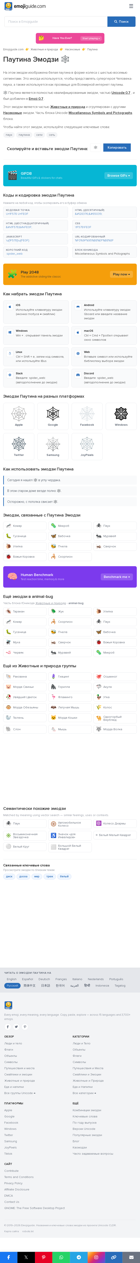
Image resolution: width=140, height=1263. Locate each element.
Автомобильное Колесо (66, 824)
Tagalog (120, 985)
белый (64, 876)
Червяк (15, 652)
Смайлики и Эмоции (87, 1074)
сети (39, 135)
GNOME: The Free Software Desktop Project (34, 1208)
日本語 (45, 985)
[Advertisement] (70, 770)
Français (61, 979)
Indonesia (102, 985)
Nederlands (96, 979)
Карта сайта (11, 1231)
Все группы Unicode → (19, 1093)
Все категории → (84, 1093)
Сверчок (106, 546)
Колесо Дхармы (111, 823)
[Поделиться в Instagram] (96, 1257)
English (12, 979)
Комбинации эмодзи (87, 1110)
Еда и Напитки (83, 1087)
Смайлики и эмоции (18, 1074)
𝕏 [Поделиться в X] (26, 1257)
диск (9, 876)
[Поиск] (121, 21)
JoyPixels (10, 1147)
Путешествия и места (19, 1068)
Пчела (59, 546)
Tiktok (8, 1154)
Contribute (11, 1171)
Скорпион (61, 557)
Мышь (58, 729)
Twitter (8, 1135)
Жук (57, 611)
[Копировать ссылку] (114, 1257)
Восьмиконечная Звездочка (22, 835)
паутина (24, 135)
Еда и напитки (14, 1087)
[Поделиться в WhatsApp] (61, 1257)
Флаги (8, 1049)
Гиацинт (60, 676)
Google (9, 1116)
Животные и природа (44, 49)
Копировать (117, 147)
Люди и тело (13, 1043)
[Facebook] (7, 1026)
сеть (52, 135)
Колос (104, 707)
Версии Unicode (84, 1129)
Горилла (60, 687)
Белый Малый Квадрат (113, 835)
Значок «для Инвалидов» (63, 835)
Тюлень (15, 718)
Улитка (14, 546)
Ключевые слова (85, 1116)
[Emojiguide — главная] (8, 1005)
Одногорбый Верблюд (109, 718)
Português (116, 979)
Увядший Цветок (21, 697)
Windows (10, 1129)
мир (36, 876)
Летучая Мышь (65, 707)
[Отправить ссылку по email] (131, 1257)
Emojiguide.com (13, 49)
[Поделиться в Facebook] (8, 1257)
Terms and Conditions (19, 1177)
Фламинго (61, 697)
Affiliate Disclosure (16, 1189)
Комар (14, 526)
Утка (103, 697)
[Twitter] (16, 1026)
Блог (76, 1141)
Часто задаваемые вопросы (93, 1154)
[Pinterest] (24, 1026)
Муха (13, 642)
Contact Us (11, 1202)
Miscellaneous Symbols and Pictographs (102, 253)
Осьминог (106, 676)
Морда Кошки (64, 718)
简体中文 (30, 985)
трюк (49, 876)
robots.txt (27, 1231)
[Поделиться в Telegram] (78, 1257)
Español (27, 979)
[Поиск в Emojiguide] (56, 21)
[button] (35, 212)
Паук (103, 526)
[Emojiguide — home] (25, 6)
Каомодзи (80, 1147)
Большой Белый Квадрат (66, 847)
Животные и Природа (88, 1080)
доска (23, 876)
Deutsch (44, 979)
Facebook (11, 1122)
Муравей (106, 536)
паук (9, 135)
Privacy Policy (13, 1183)
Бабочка (60, 536)
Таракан (15, 611)
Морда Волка (109, 729)
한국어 (60, 985)
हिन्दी (87, 985)
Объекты (10, 1056)
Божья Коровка (20, 557)
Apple (8, 1110)
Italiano (77, 979)
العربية (74, 985)
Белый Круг (17, 846)
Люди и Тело (81, 1043)
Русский (12, 985)
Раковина (16, 676)
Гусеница (16, 536)
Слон (13, 729)
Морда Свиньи (20, 687)
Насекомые (72, 49)
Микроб (60, 526)
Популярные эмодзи (87, 1135)
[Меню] (131, 6)
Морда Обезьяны (22, 707)
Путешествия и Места (88, 1068)
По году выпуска (84, 1122)
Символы (11, 1062)
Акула (104, 687)
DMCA (8, 1195)
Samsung (10, 1141)
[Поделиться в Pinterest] (44, 1257)
